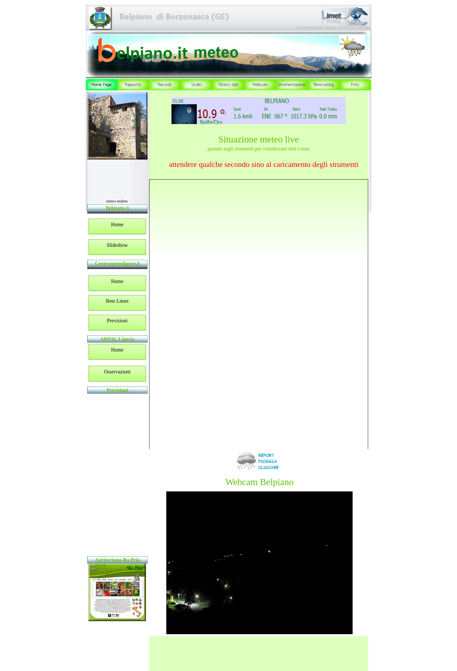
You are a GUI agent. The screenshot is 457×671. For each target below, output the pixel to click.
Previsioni (117, 320)
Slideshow (117, 245)
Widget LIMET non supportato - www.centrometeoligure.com (117, 475)
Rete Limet (117, 301)
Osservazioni (117, 371)
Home (117, 224)
